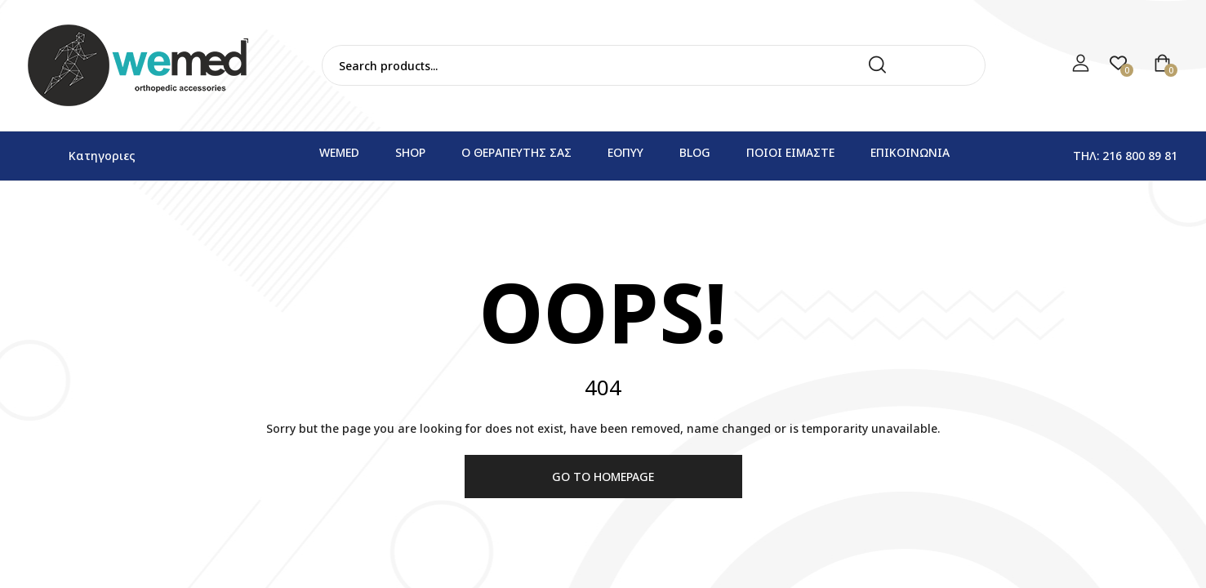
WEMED (339, 152)
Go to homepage (603, 476)
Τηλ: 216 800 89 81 (1125, 155)
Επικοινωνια (910, 152)
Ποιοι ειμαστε (790, 152)
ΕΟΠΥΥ (625, 152)
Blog (694, 152)
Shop (410, 152)
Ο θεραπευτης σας (516, 152)
